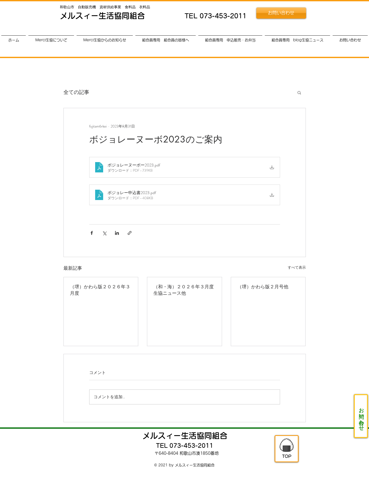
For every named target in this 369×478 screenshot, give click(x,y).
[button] (299, 92)
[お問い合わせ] (281, 13)
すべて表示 (297, 267)
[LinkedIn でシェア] (116, 232)
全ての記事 (76, 92)
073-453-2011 (223, 16)
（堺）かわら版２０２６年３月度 (100, 289)
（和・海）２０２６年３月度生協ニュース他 (183, 289)
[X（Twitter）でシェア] (104, 232)
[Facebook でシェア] (91, 232)
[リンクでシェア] (129, 232)
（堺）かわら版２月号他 (262, 286)
